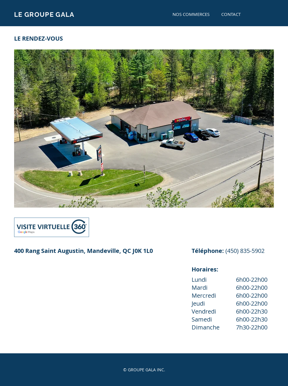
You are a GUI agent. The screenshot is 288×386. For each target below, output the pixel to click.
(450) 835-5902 (244, 251)
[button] (144, 128)
